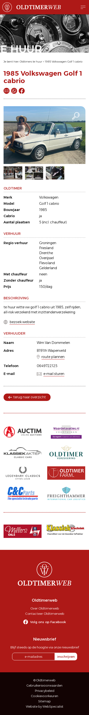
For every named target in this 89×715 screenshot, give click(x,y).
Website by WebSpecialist (44, 706)
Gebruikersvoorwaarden (44, 685)
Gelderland (48, 268)
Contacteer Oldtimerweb (44, 613)
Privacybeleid (44, 691)
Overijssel (46, 258)
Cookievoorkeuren (44, 696)
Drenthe (46, 253)
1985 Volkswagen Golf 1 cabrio (63, 61)
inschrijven (66, 656)
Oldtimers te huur (31, 61)
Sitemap (44, 701)
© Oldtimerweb (44, 680)
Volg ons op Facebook (48, 622)
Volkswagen (48, 197)
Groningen (47, 243)
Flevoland (47, 263)
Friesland (46, 248)
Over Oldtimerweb (44, 608)
